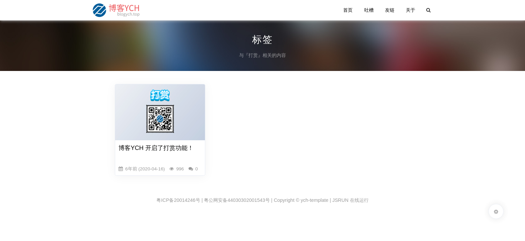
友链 (389, 10)
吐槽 (369, 10)
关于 (410, 10)
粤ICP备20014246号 (178, 200)
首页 (348, 10)
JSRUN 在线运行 (350, 200)
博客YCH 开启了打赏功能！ (156, 147)
